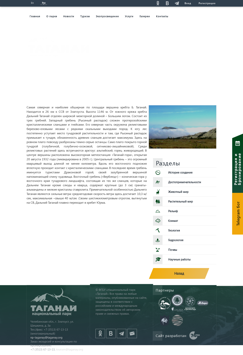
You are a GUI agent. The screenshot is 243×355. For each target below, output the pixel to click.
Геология (174, 230)
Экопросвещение (107, 16)
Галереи (145, 16)
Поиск (129, 3)
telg (176, 3)
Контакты (162, 16)
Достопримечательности (184, 182)
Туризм (85, 16)
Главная (35, 16)
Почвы (172, 250)
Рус (44, 2)
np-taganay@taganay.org (46, 337)
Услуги (129, 16)
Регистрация (207, 3)
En (32, 2)
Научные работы (179, 259)
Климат (173, 221)
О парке (51, 16)
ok (158, 3)
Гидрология (175, 240)
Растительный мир (180, 201)
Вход (187, 3)
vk (167, 3)
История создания (180, 172)
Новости (68, 16)
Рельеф (173, 211)
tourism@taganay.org (69, 349)
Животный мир (178, 192)
